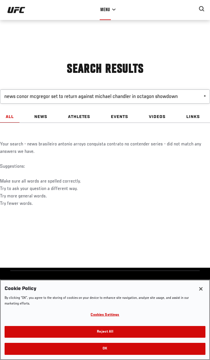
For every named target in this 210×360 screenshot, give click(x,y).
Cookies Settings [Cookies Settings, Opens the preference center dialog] (105, 315)
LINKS (193, 117)
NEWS (40, 117)
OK (105, 349)
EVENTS (119, 117)
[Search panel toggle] (201, 9)
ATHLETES (79, 117)
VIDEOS (157, 117)
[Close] (201, 289)
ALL (10, 117)
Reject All (105, 332)
